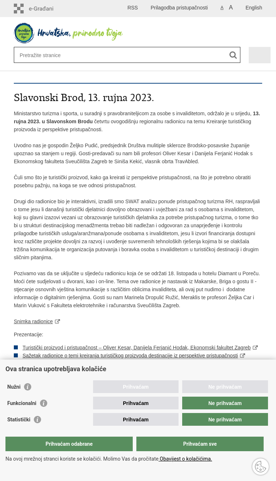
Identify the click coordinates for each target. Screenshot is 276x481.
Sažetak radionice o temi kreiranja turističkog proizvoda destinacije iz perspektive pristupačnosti (130, 355)
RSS (132, 8)
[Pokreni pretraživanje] (233, 55)
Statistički (18, 419)
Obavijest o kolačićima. (185, 459)
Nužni (13, 387)
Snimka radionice (33, 321)
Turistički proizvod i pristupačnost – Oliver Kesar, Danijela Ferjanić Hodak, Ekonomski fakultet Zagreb (137, 347)
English (253, 8)
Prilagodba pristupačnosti (179, 8)
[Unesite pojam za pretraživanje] (107, 55)
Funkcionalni (21, 403)
